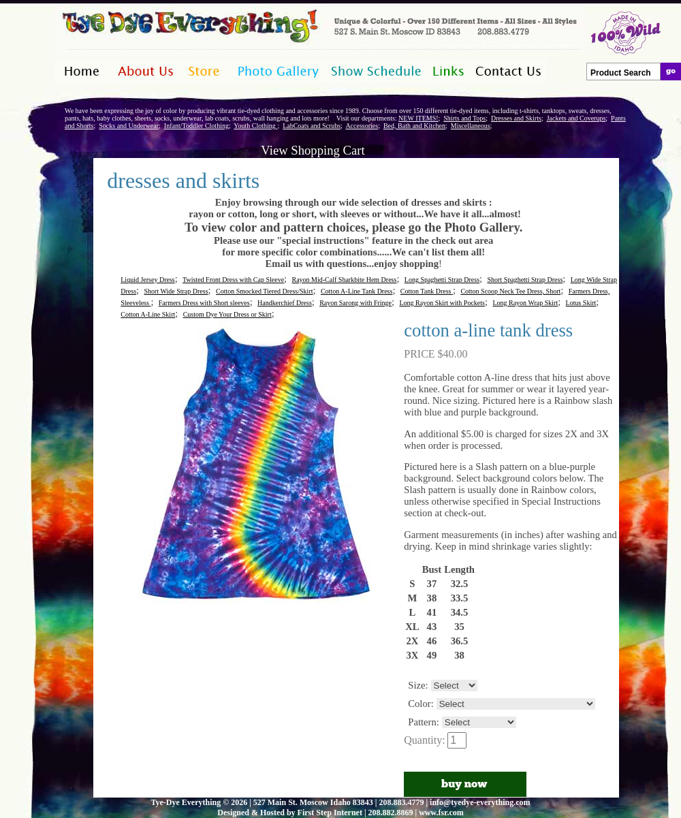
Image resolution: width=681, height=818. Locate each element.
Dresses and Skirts (516, 118)
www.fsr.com (441, 812)
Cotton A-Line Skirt (148, 314)
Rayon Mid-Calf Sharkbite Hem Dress (344, 279)
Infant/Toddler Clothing (196, 125)
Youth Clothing (255, 125)
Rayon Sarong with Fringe (355, 302)
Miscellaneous (470, 125)
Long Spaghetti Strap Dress (442, 279)
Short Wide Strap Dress (176, 291)
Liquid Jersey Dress (147, 279)
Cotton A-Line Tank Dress (357, 291)
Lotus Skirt (581, 302)
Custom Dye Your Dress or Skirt (227, 314)
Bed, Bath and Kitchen (414, 125)
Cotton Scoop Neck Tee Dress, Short (510, 291)
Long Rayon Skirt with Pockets (442, 302)
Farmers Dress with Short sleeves (204, 302)
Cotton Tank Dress (426, 291)
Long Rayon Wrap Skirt (525, 302)
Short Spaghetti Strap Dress (525, 279)
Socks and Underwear (129, 125)
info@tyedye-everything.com (480, 802)
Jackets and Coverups (576, 118)
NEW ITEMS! (418, 118)
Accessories (361, 125)
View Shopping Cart (312, 150)
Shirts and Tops (464, 118)
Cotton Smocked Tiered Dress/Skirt (264, 291)
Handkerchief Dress (284, 302)
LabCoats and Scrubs (311, 125)
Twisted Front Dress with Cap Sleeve (233, 279)
